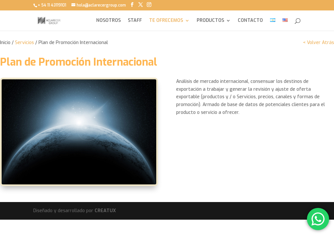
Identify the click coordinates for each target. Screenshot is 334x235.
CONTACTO (250, 21)
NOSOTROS (108, 21)
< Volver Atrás (318, 42)
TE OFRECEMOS (166, 21)
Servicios (24, 42)
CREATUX (105, 211)
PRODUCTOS (210, 21)
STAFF (135, 21)
